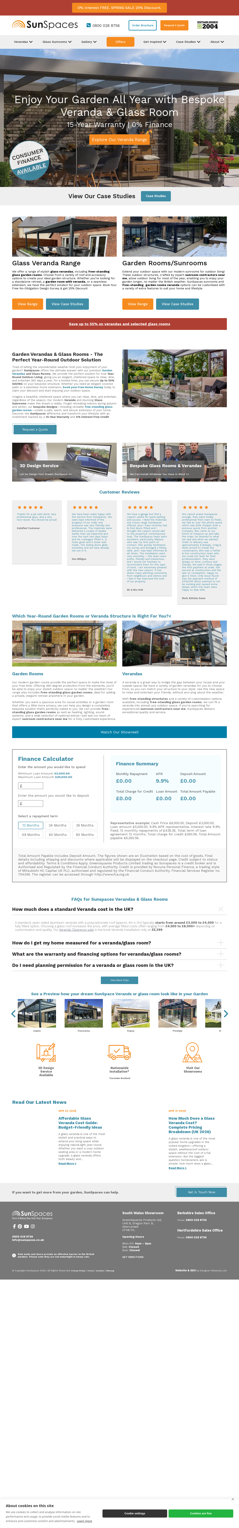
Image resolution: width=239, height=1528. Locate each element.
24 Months (57, 825)
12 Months (30, 825)
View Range (28, 304)
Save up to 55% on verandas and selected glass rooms (119, 324)
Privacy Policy (78, 1281)
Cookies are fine (201, 1513)
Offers (120, 42)
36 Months (85, 825)
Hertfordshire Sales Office (200, 1240)
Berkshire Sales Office (196, 1223)
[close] (233, 1499)
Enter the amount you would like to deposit (53, 795)
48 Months (31, 835)
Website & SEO (185, 1280)
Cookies (100, 1281)
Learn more (84, 1521)
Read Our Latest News (39, 1112)
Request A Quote (174, 25)
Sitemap (110, 1281)
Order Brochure (142, 25)
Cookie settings (134, 1513)
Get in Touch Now (201, 1202)
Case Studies (156, 196)
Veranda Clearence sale (76, 930)
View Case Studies (67, 304)
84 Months (85, 835)
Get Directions (133, 1267)
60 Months (58, 835)
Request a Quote (35, 429)
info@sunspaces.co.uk (28, 1250)
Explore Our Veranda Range (119, 139)
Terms (90, 1281)
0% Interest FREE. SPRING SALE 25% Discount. (119, 8)
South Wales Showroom (143, 1223)
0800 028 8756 (106, 25)
